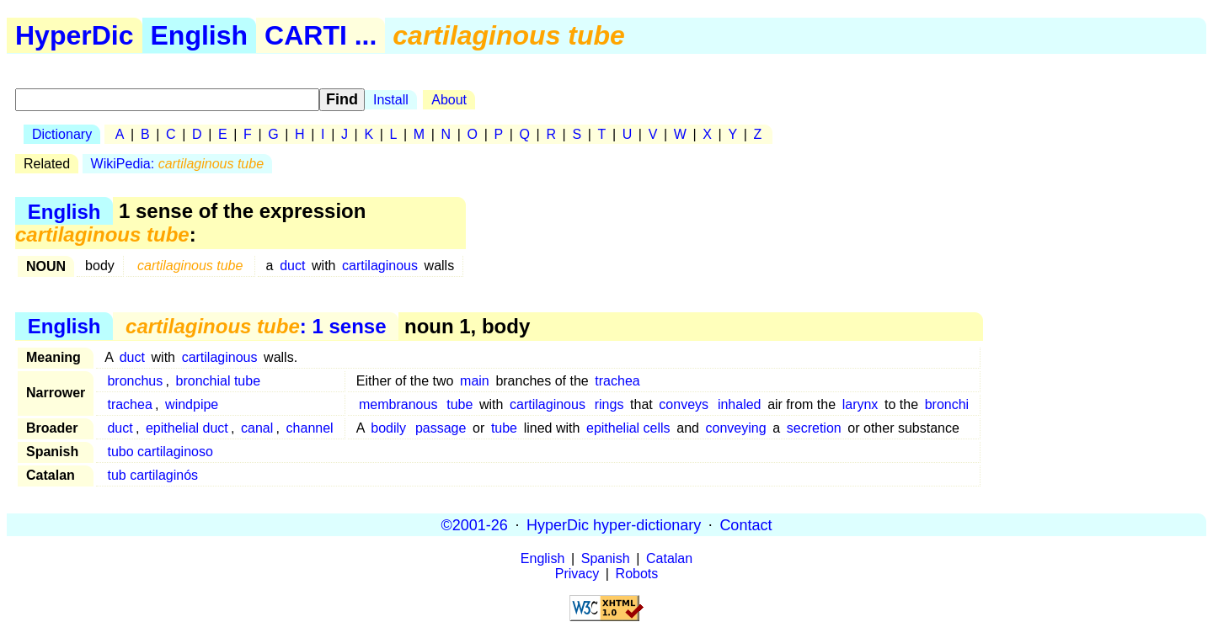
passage (441, 428)
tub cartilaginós (152, 475)
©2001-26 (474, 524)
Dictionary (62, 134)
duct (292, 265)
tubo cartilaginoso (159, 451)
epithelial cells (628, 428)
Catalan (669, 558)
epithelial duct (187, 428)
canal (257, 428)
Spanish (605, 558)
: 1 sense (256, 326)
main (474, 381)
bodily (388, 428)
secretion (814, 428)
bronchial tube (218, 381)
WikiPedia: (177, 164)
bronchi (947, 404)
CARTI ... (321, 35)
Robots (637, 573)
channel (310, 428)
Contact (745, 524)
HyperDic (74, 35)
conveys (683, 404)
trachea (617, 381)
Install (391, 100)
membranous (398, 404)
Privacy (577, 573)
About (449, 100)
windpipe (191, 404)
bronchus (135, 381)
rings (609, 404)
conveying (736, 428)
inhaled (739, 404)
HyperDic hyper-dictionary (613, 524)
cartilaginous (380, 265)
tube (459, 404)
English (199, 35)
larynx (860, 404)
